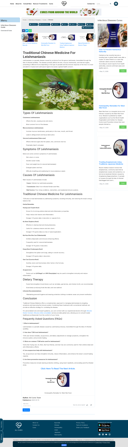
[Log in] (116, 4)
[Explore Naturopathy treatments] (62, 435)
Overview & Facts (6, 30)
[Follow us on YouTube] (106, 434)
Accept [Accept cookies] (64, 445)
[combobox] (102, 3)
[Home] (64, 3)
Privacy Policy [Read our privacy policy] (80, 422)
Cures (51, 4)
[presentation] (22, 36)
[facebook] (23, 30)
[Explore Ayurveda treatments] (62, 423)
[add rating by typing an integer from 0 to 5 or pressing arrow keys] (27, 405)
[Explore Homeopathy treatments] (62, 427)
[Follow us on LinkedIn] (103, 434)
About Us (19, 4)
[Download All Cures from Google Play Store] (106, 425)
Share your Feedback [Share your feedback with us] (82, 427)
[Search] (110, 3)
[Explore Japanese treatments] (62, 432)
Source (26, 410)
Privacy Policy (106, 442)
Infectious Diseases (34, 20)
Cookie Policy (98, 442)
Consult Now (27, 4)
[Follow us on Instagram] (110, 434)
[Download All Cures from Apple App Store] (106, 430)
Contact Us (91, 4)
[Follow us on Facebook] (100, 434)
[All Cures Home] (18, 426)
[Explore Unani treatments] (62, 430)
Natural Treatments (40, 4)
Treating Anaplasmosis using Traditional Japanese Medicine (67, 45)
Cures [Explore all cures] (34, 427)
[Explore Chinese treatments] (62, 425)
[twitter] (26, 30)
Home (12, 4)
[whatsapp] (30, 30)
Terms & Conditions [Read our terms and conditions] (82, 425)
